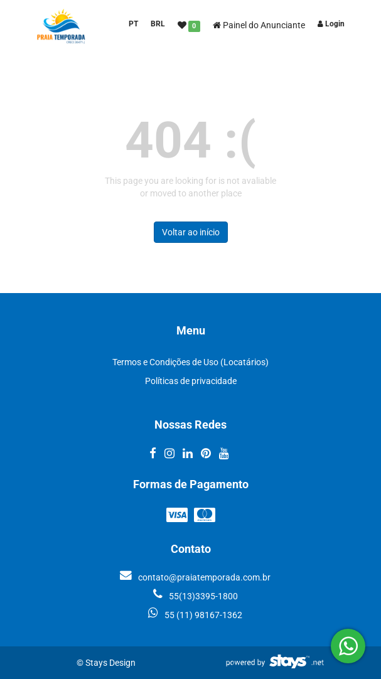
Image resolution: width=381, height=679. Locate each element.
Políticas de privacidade (191, 381)
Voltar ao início (191, 232)
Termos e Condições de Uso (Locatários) (190, 362)
